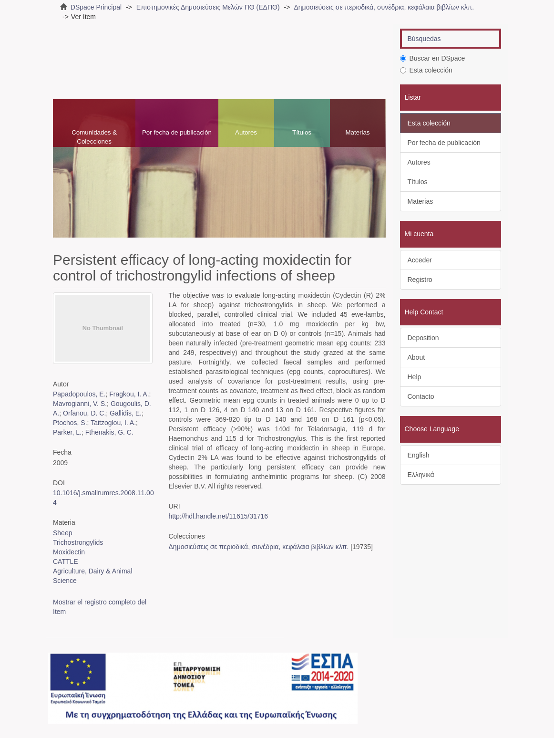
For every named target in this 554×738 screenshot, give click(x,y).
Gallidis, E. (126, 413)
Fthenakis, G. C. (109, 432)
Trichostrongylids (78, 542)
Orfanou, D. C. (84, 413)
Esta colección (426, 70)
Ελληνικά (421, 474)
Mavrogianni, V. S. (80, 403)
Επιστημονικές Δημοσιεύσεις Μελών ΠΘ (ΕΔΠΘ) (208, 7)
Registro (420, 279)
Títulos (301, 132)
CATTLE (65, 561)
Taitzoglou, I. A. (113, 422)
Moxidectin (69, 552)
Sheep (62, 533)
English (419, 455)
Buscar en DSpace (432, 58)
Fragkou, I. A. (129, 394)
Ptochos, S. (70, 422)
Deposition (423, 338)
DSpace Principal (96, 7)
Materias (357, 132)
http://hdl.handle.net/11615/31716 (218, 516)
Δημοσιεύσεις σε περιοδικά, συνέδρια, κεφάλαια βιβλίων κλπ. (384, 7)
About (416, 357)
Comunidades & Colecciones (94, 137)
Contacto (421, 396)
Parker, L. (67, 432)
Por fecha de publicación (177, 132)
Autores (246, 132)
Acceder (420, 260)
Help (414, 377)
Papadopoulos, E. (79, 394)
